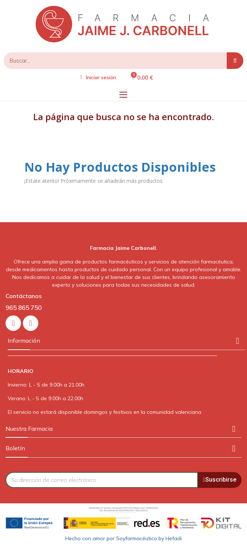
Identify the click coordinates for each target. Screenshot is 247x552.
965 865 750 (24, 307)
